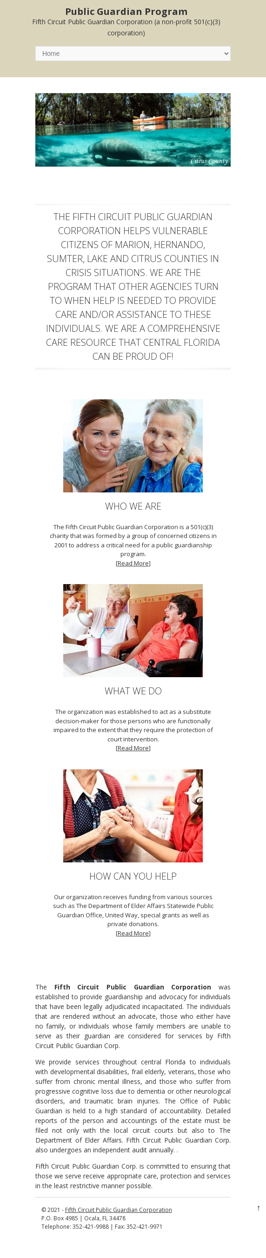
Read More (133, 563)
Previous (38, 127)
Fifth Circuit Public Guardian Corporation (118, 1210)
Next (228, 127)
